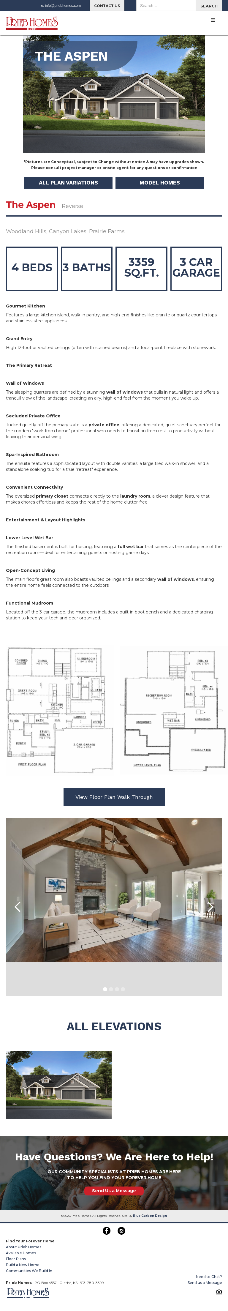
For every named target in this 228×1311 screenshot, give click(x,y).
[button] (213, 20)
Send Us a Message (114, 1190)
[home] (32, 20)
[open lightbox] (59, 1085)
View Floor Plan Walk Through (114, 797)
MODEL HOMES (160, 182)
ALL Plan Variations (68, 182)
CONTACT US (107, 6)
